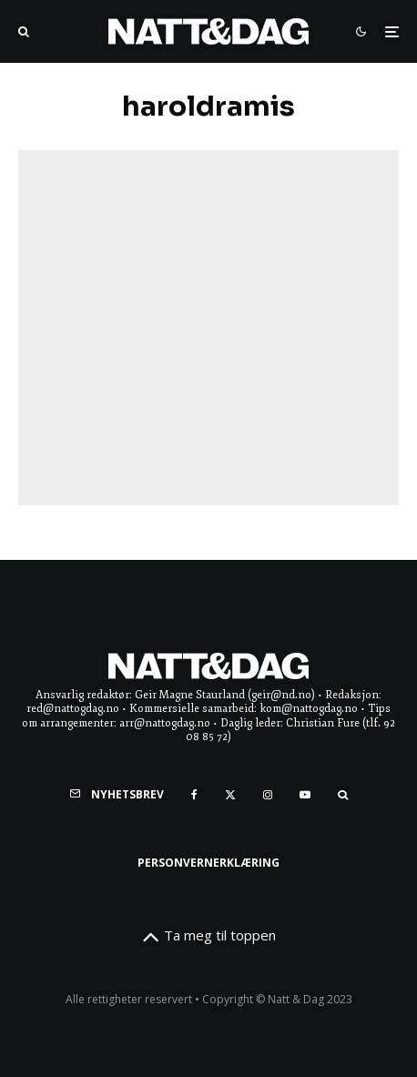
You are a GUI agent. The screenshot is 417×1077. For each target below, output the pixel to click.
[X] (230, 795)
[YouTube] (305, 795)
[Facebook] (194, 795)
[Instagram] (267, 795)
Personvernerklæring (208, 862)
